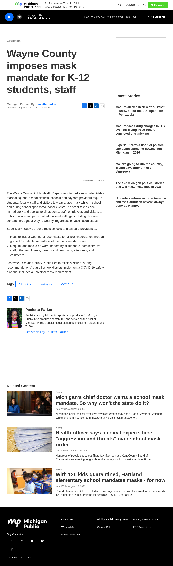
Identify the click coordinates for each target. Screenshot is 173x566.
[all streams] (156, 17)
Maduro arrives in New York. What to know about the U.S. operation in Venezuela (140, 110)
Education (14, 40)
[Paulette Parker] (14, 318)
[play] (9, 17)
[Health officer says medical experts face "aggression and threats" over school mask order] (29, 439)
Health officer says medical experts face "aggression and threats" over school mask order (108, 438)
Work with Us (68, 527)
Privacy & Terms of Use (145, 519)
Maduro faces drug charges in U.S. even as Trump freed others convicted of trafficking (141, 129)
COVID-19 (67, 284)
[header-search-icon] (120, 5)
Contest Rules (104, 527)
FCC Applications (142, 527)
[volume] (19, 17)
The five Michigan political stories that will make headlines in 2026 (140, 184)
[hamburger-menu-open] (8, 5)
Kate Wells (61, 409)
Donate (159, 5)
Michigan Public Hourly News (112, 519)
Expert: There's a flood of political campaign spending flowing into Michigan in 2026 (140, 148)
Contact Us (67, 519)
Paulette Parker (45, 104)
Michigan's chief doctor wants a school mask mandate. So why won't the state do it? (110, 400)
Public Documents (70, 534)
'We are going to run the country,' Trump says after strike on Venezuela (140, 167)
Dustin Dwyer (63, 450)
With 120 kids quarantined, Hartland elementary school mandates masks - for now (110, 477)
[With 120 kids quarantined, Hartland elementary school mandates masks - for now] (29, 481)
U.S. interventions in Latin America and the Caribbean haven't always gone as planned (141, 202)
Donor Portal (135, 5)
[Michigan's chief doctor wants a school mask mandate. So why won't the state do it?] (29, 403)
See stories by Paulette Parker (46, 332)
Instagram (47, 284)
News (59, 392)
